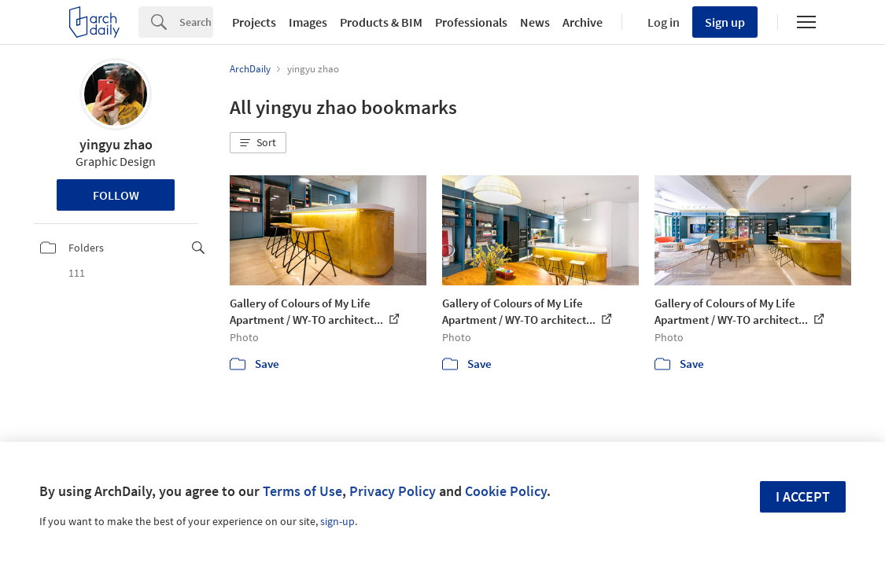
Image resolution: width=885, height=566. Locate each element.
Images (308, 22)
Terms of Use (302, 491)
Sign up (725, 22)
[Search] (196, 22)
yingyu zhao (116, 144)
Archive (582, 22)
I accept (803, 496)
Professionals (471, 22)
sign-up (337, 521)
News (535, 22)
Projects (254, 22)
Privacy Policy (392, 491)
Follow (116, 195)
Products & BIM (381, 22)
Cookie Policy (506, 491)
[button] (258, 143)
